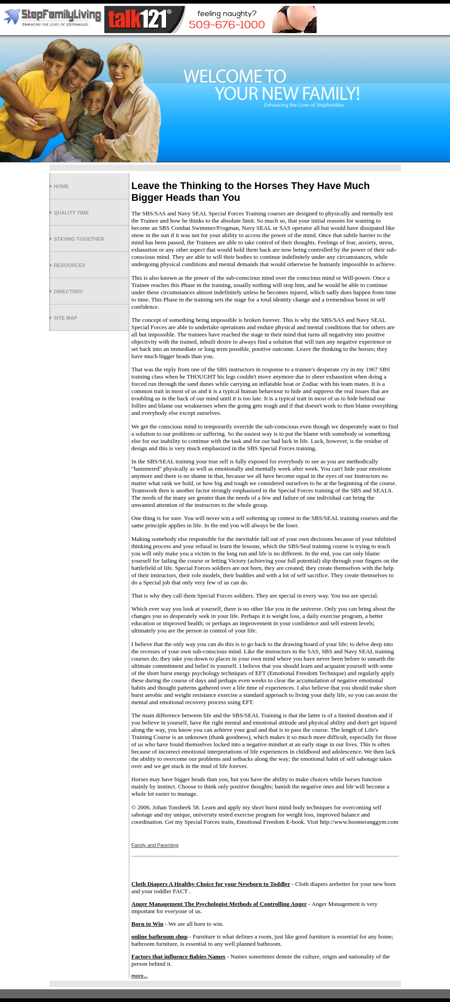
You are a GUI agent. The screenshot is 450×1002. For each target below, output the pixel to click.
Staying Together (79, 239)
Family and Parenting (155, 845)
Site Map (66, 318)
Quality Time (71, 212)
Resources (70, 265)
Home (61, 186)
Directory (68, 291)
